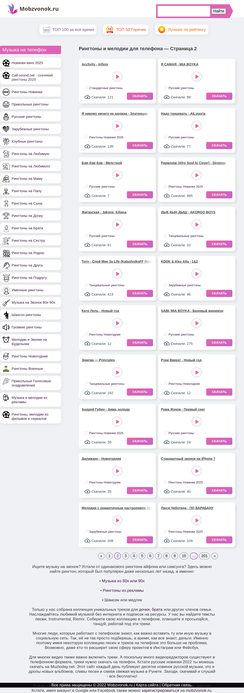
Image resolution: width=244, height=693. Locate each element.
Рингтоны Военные (27, 369)
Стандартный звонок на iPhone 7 (188, 459)
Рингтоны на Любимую (30, 154)
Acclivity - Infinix (95, 64)
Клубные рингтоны (27, 141)
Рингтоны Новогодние (30, 356)
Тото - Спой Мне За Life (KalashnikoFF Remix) (117, 261)
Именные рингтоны (27, 290)
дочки (144, 609)
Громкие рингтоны (27, 327)
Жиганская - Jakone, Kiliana (104, 212)
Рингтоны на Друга (27, 265)
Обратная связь (176, 685)
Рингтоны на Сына (27, 203)
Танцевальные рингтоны (186, 236)
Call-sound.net (23, 75)
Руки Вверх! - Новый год (181, 360)
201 (204, 556)
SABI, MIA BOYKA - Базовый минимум (192, 311)
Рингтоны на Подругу (29, 278)
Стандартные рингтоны (106, 88)
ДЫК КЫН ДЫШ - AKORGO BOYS (188, 212)
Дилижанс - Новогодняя (101, 459)
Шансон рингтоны (26, 315)
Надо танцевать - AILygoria (183, 114)
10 (184, 556)
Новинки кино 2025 (27, 63)
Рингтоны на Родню (28, 253)
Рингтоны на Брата (27, 228)
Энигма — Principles (98, 360)
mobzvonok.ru (198, 690)
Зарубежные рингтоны (30, 129)
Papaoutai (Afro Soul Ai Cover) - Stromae (193, 163)
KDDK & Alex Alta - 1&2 (179, 261)
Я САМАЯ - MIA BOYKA (180, 64)
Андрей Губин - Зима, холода (106, 409)
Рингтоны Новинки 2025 (106, 137)
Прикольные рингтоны (30, 104)
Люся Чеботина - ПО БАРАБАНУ (187, 508)
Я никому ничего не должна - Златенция (115, 114)
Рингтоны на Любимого (31, 166)
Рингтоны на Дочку (27, 216)
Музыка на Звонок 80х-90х (33, 302)
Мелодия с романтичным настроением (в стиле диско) (117, 508)
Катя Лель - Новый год (100, 311)
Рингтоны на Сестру (28, 240)
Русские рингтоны (26, 117)
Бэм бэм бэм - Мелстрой (102, 163)
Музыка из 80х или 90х (123, 581)
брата (157, 609)
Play (118, 77)
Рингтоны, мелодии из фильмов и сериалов (30, 416)
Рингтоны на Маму (27, 178)
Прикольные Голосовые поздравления (31, 383)
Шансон (112, 600)
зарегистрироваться (160, 690)
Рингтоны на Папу (27, 191)
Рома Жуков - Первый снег (183, 409)
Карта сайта (147, 685)
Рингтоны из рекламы (123, 590)
